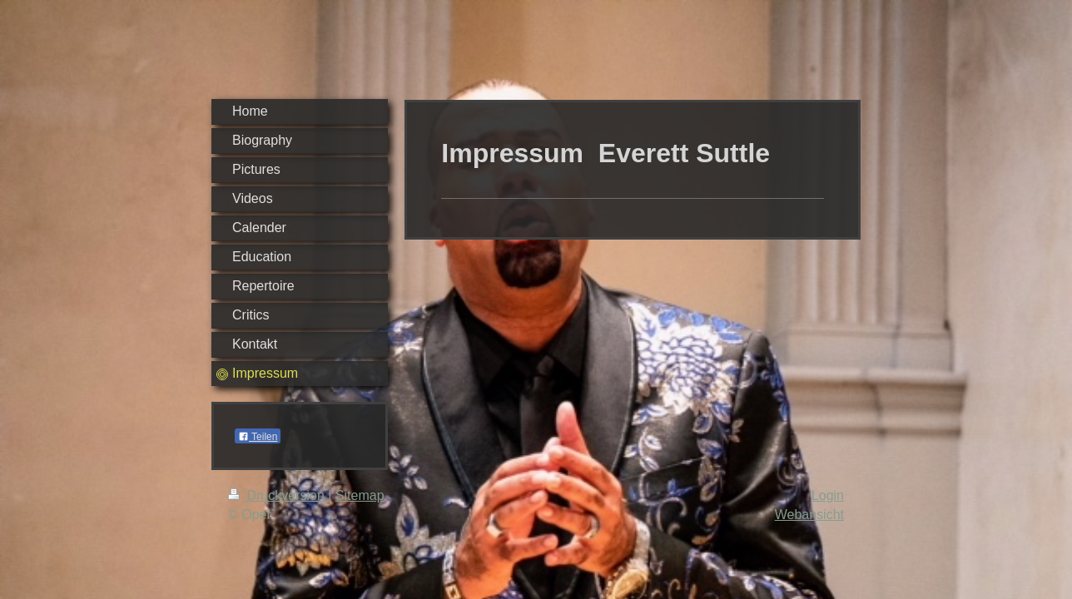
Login (827, 495)
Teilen (257, 437)
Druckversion (278, 495)
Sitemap (360, 495)
